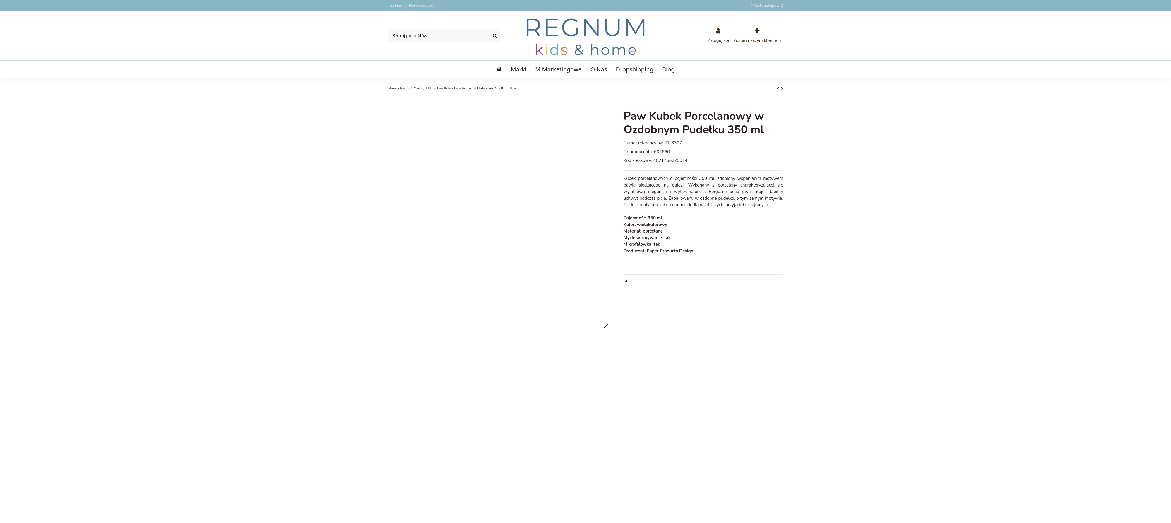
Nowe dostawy (422, 5)
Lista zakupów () (766, 5)
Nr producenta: (638, 152)
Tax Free (395, 5)
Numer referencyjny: (643, 143)
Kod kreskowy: (638, 160)
